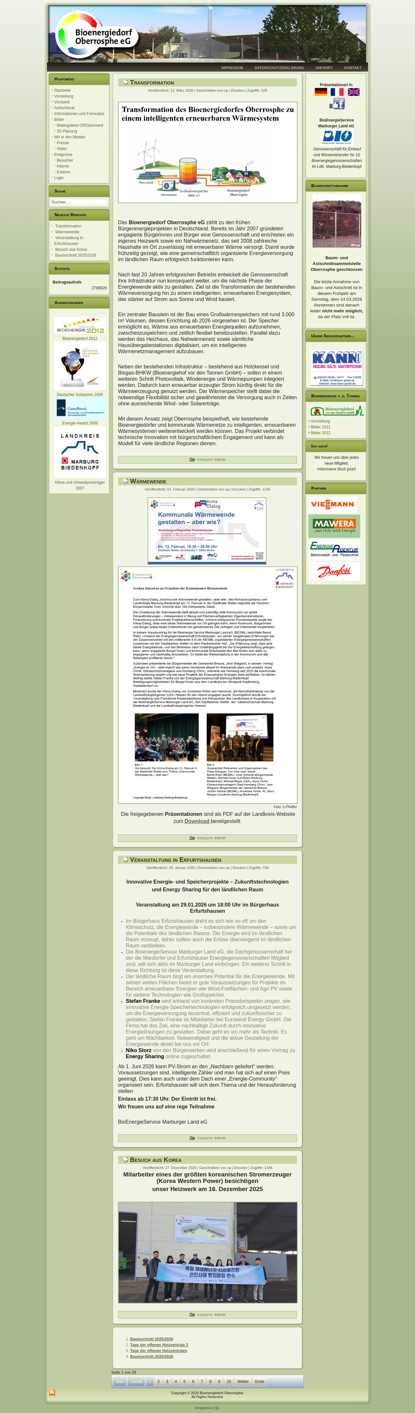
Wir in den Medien (70, 137)
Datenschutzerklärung (279, 68)
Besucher (65, 160)
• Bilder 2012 (319, 433)
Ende (259, 1381)
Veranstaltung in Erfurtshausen (175, 859)
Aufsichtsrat (64, 108)
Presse (63, 143)
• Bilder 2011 (319, 427)
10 (229, 1381)
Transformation (152, 82)
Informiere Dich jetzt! (336, 469)
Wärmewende (148, 481)
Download (197, 821)
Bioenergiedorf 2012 (79, 338)
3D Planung (67, 131)
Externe (63, 172)
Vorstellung (63, 96)
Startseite (62, 90)
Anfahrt (324, 68)
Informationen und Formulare (79, 113)
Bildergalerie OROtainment (80, 125)
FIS (216, 1408)
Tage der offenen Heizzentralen (158, 1351)
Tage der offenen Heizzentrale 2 (159, 1345)
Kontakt (353, 68)
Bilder (59, 119)
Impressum (232, 68)
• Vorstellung (319, 421)
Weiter (243, 1381)
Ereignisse (63, 154)
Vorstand (61, 102)
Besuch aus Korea (156, 1159)
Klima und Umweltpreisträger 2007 (80, 482)
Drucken (238, 90)
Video (61, 148)
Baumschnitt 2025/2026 (151, 1339)
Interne (63, 166)
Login (59, 178)
